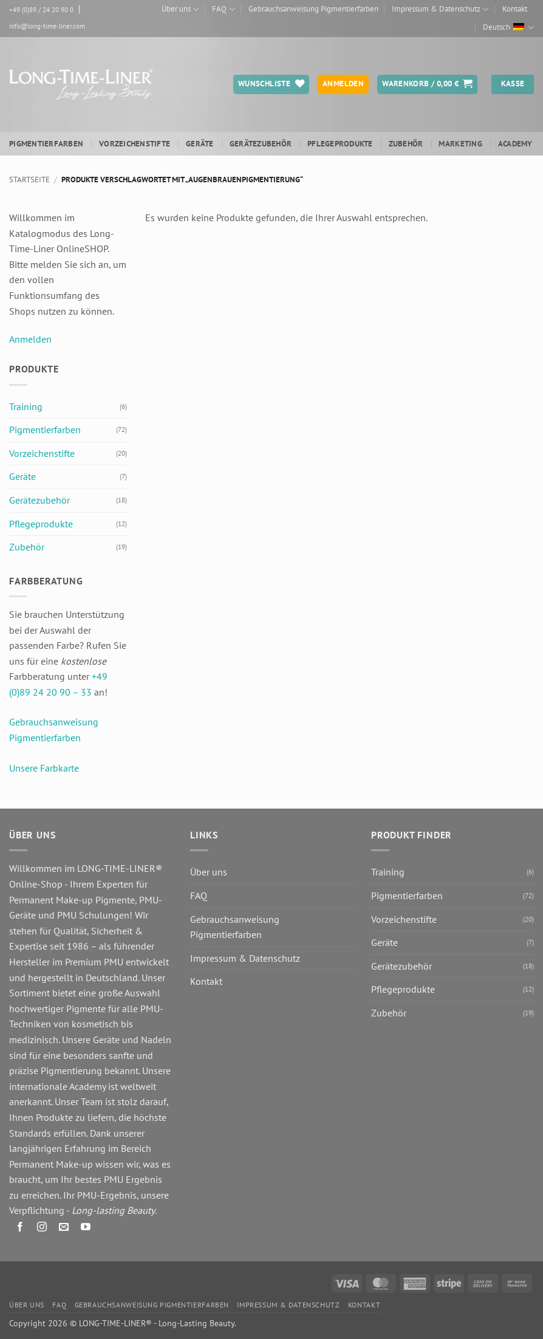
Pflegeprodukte (340, 144)
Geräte (200, 144)
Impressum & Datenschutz (440, 9)
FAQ (223, 9)
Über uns (180, 9)
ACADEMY (515, 144)
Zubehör (406, 144)
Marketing (460, 144)
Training (26, 406)
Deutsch (508, 27)
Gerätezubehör (261, 144)
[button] (427, 84)
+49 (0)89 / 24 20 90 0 (41, 9)
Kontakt (514, 9)
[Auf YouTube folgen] (86, 1229)
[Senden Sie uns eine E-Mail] (64, 1229)
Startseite (29, 179)
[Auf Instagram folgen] (42, 1229)
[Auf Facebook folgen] (20, 1229)
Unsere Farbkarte (44, 768)
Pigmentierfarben (46, 144)
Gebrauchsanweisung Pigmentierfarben (313, 9)
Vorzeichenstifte (134, 144)
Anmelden (30, 339)
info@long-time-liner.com (47, 26)
